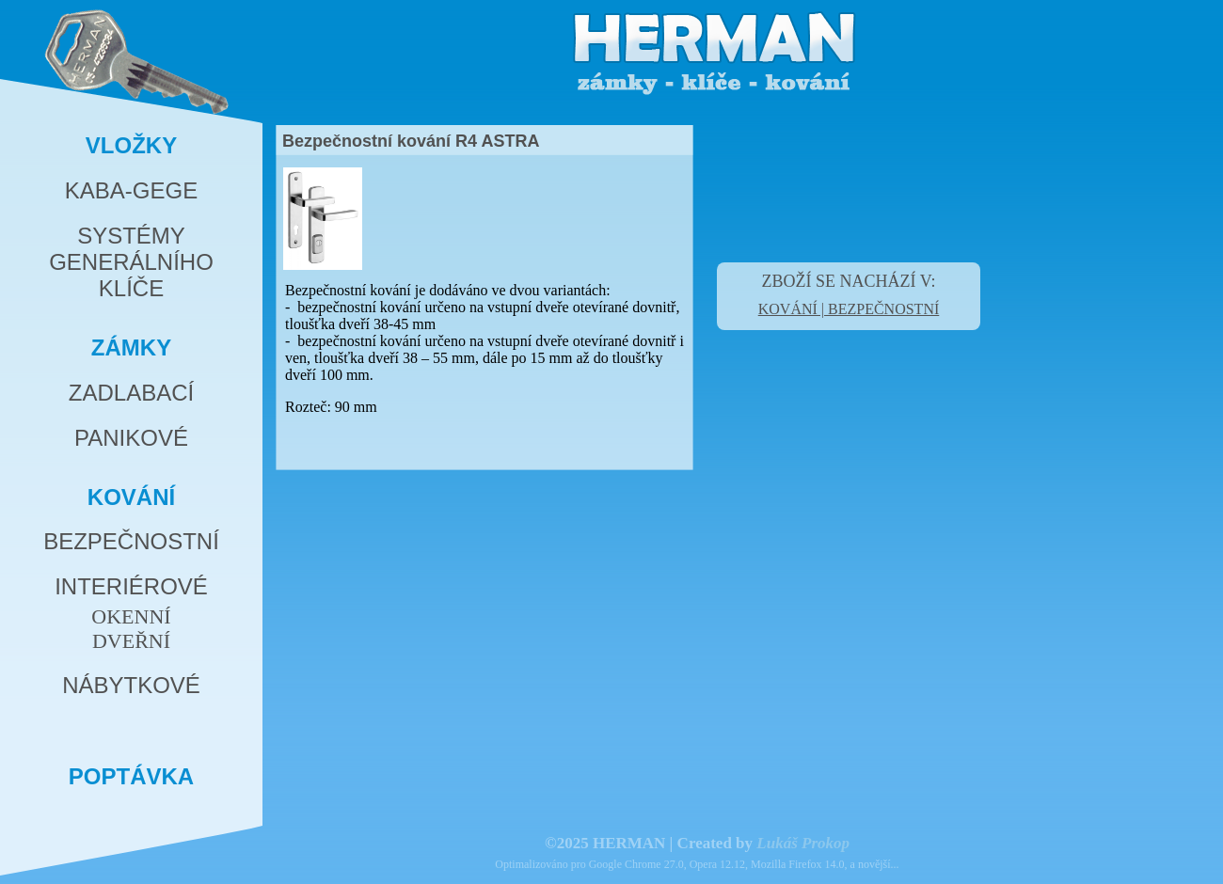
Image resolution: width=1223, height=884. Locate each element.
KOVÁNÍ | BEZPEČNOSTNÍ (849, 309)
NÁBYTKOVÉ (131, 685)
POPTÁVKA (131, 776)
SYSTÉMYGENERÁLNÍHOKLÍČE (131, 262)
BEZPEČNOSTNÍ (131, 541)
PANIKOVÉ (131, 437)
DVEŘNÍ (131, 641)
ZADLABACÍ (131, 392)
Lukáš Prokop (803, 843)
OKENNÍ (130, 616)
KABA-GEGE (131, 190)
